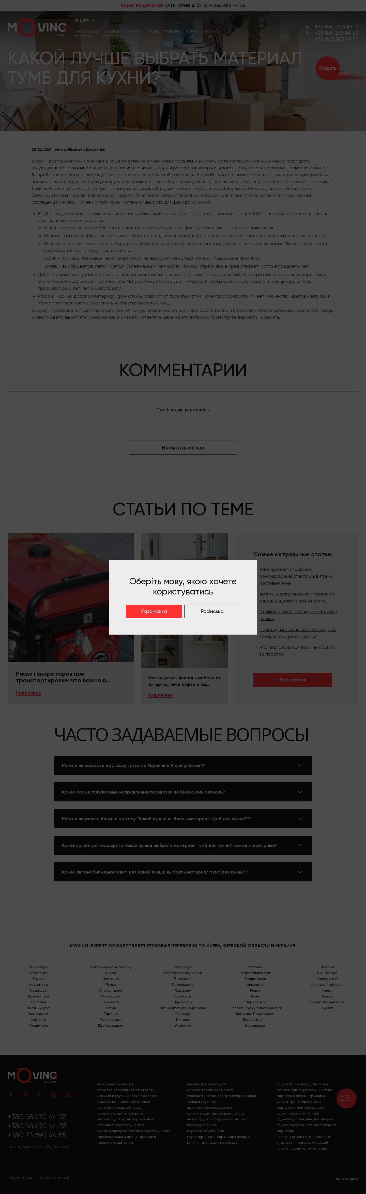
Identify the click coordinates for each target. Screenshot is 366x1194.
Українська (154, 611)
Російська (212, 611)
